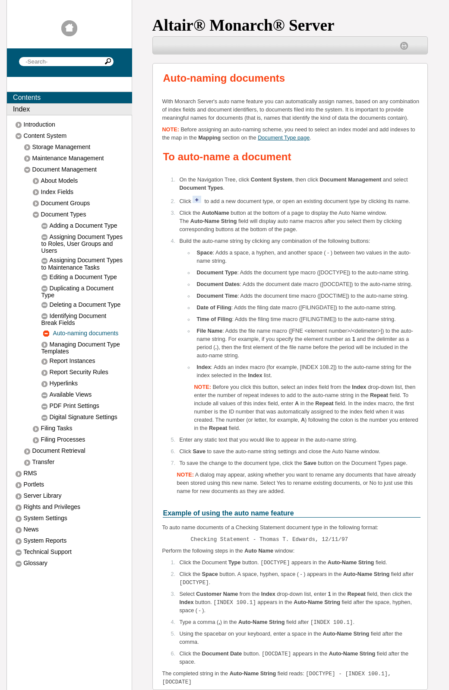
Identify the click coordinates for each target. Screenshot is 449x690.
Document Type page (284, 138)
